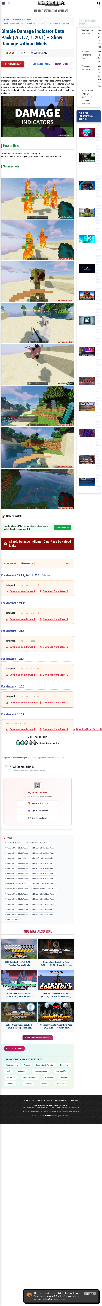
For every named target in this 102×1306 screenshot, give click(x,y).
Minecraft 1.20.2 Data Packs (44, 874)
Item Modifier (61, 1071)
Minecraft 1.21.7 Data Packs (17, 904)
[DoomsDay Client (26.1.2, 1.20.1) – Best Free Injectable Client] (87, 460)
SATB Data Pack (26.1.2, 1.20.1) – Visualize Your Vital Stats (19, 963)
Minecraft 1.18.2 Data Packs (44, 853)
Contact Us (29, 1100)
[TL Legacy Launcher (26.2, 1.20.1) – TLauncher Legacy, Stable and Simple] (87, 158)
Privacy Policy (61, 1100)
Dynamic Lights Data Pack (86, 54)
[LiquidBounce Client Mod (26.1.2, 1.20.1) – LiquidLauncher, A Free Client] (87, 482)
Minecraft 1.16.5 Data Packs (17, 848)
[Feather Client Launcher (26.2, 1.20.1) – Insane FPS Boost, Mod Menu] (87, 269)
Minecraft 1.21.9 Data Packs (17, 909)
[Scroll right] (72, 64)
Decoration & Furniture (45, 1065)
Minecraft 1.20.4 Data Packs (17, 879)
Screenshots (41, 63)
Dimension (64, 1065)
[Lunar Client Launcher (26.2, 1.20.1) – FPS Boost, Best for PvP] (87, 321)
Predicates (49, 1077)
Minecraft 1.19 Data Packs (16, 858)
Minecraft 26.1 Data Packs (43, 909)
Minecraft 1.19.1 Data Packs (42, 858)
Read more (59, 1299)
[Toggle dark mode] (9, 3)
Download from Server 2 (53, 591)
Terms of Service (44, 1100)
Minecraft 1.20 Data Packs (43, 868)
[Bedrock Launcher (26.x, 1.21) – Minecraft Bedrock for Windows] (87, 186)
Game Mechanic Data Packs (37, 843)
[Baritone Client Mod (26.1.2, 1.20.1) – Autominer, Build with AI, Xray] (87, 407)
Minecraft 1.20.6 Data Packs (44, 879)
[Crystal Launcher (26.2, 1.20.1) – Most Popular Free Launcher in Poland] (87, 352)
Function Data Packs (14, 843)
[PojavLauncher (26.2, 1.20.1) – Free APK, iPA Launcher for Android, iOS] (87, 296)
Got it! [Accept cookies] (90, 1294)
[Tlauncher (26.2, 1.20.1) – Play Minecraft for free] (87, 133)
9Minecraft (49, 1115)
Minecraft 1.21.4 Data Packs (44, 894)
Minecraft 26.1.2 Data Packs (44, 914)
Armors (27, 1065)
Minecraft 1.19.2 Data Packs (17, 863)
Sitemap (74, 1100)
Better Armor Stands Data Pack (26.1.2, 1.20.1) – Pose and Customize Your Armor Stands (19, 1026)
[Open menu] (3, 3)
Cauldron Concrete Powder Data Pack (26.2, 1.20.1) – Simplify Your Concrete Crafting (56, 1026)
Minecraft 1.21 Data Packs (16, 884)
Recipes (64, 1077)
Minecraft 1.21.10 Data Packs (18, 889)
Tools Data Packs (13, 919)
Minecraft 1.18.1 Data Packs (17, 853)
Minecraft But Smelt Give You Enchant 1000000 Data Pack (87, 97)
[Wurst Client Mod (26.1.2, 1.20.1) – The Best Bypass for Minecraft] (87, 433)
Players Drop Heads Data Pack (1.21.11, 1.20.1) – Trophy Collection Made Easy (56, 964)
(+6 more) (46, 575)
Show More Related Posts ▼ (37, 1038)
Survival (28, 1084)
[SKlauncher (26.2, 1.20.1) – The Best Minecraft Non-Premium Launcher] (87, 239)
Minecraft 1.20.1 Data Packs (17, 874)
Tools (44, 1084)
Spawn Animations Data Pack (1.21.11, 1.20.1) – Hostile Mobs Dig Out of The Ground (19, 995)
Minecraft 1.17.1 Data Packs (44, 848)
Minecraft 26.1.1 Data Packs (17, 914)
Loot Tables (10, 1077)
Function (22, 1071)
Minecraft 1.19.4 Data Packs (17, 868)
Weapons (61, 1084)
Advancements (12, 1065)
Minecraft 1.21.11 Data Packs (45, 889)
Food (8, 1071)
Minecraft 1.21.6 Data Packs (44, 899)
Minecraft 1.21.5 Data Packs (17, 899)
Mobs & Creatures (30, 1077)
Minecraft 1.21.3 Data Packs (17, 894)
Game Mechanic (40, 1071)
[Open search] (99, 3)
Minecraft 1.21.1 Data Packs (42, 884)
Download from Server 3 (87, 729)
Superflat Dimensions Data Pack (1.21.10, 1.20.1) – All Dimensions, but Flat (56, 995)
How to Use (62, 63)
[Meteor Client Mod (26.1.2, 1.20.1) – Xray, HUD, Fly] (87, 381)
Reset (68, 563)
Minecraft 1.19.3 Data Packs (44, 863)
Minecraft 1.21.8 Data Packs (44, 904)
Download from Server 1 (20, 591)
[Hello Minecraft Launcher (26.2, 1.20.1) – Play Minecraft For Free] (87, 213)
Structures (10, 1084)
